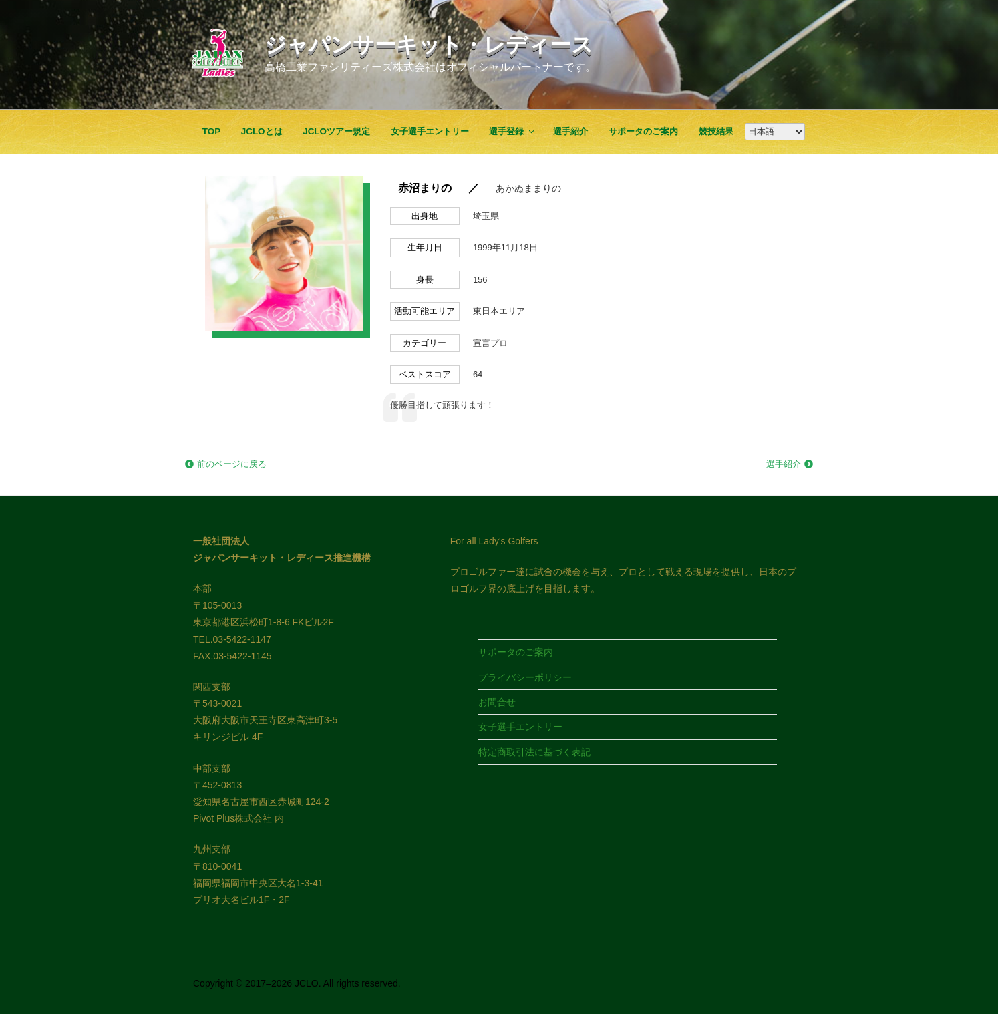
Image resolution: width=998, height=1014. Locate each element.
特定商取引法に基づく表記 (534, 752)
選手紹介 (570, 131)
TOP (211, 131)
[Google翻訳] (775, 131)
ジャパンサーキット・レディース (429, 45)
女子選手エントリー (430, 131)
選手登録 (512, 131)
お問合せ (497, 702)
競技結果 (716, 131)
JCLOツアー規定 (336, 131)
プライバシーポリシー (525, 677)
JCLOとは (262, 131)
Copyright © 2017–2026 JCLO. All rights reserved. (297, 983)
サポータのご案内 (643, 131)
